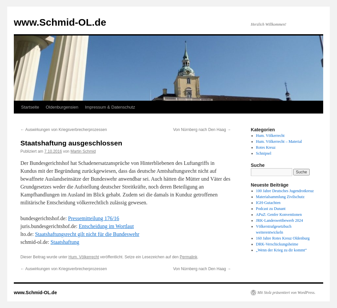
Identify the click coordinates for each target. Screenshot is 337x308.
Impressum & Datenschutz (110, 107)
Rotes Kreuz (266, 147)
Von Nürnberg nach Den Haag (202, 129)
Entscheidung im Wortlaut (106, 226)
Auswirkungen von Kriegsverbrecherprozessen (63, 129)
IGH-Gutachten (268, 202)
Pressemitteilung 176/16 (93, 218)
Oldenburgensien (62, 107)
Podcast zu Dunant (271, 208)
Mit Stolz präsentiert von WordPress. (286, 292)
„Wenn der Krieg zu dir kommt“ (281, 250)
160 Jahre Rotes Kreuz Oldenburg (283, 238)
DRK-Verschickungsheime (277, 244)
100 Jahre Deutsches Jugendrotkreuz (285, 191)
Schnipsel (264, 153)
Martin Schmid (83, 151)
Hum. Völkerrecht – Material (279, 141)
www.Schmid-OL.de (60, 22)
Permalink (188, 257)
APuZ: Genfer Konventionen (279, 214)
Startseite (30, 107)
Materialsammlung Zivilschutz (280, 196)
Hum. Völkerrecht (83, 257)
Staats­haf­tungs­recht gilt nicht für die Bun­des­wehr (87, 234)
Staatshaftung (65, 242)
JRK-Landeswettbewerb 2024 (279, 220)
